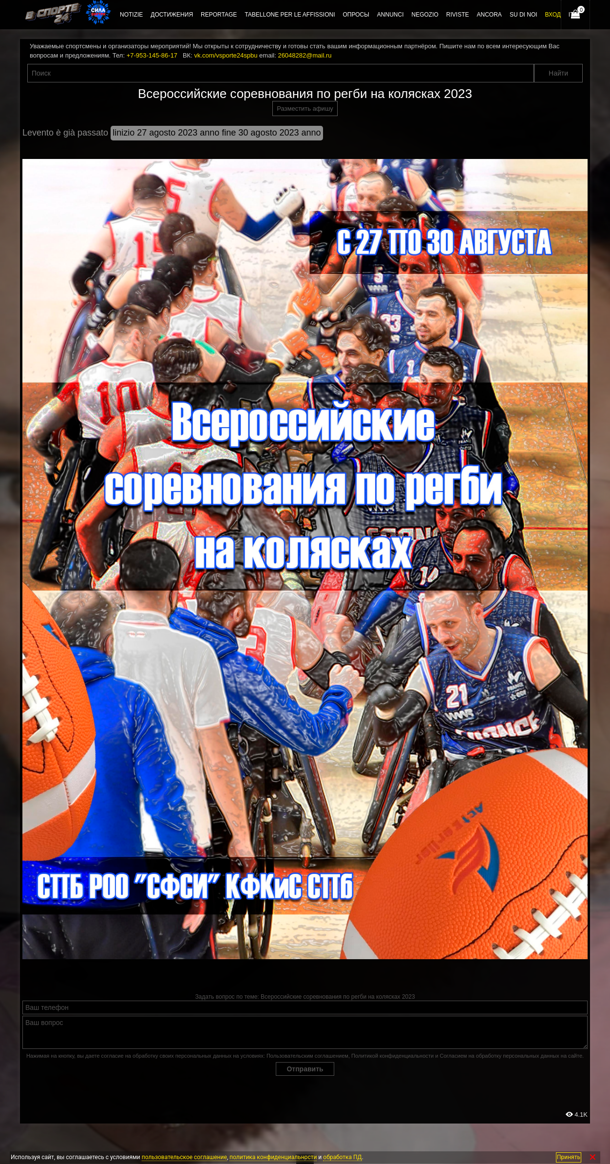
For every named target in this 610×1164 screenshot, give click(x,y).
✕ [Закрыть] (593, 1157)
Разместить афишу (305, 108)
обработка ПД (342, 1157)
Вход (553, 14)
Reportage (219, 14)
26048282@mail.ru (304, 55)
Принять (568, 1157)
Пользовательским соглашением (307, 1056)
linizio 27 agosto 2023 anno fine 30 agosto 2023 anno (217, 133)
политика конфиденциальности (273, 1157)
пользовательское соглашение (184, 1157)
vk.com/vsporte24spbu (225, 55)
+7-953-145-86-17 (152, 55)
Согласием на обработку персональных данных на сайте (510, 1056)
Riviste (457, 14)
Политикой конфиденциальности (392, 1056)
